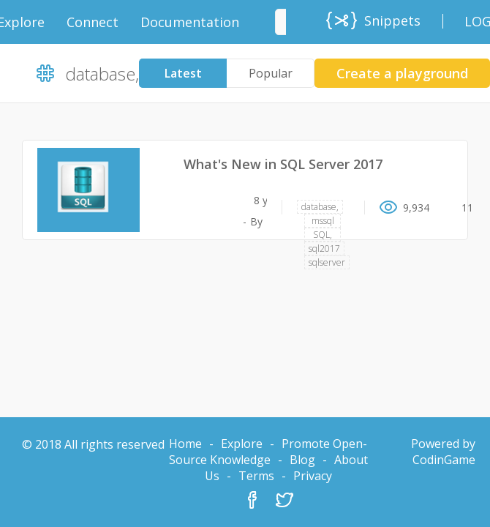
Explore (242, 444)
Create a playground (402, 73)
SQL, (322, 234)
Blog (302, 460)
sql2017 (324, 248)
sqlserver (327, 262)
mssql (323, 220)
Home (185, 444)
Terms (256, 476)
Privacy (312, 476)
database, (320, 207)
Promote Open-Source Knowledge (268, 452)
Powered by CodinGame (443, 452)
